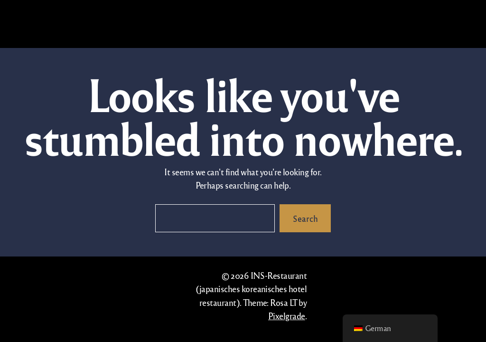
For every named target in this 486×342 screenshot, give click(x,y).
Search (305, 218)
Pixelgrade (286, 315)
